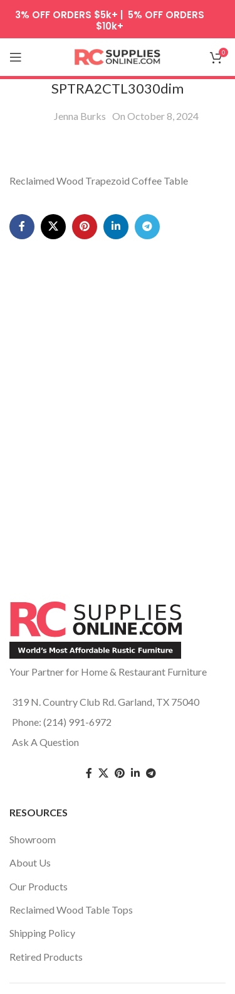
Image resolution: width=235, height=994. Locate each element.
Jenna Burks (80, 116)
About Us (30, 862)
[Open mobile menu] (15, 57)
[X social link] (53, 226)
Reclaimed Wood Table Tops (71, 910)
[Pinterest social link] (84, 226)
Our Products (38, 886)
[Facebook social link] (21, 226)
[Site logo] (118, 56)
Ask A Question (45, 742)
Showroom (32, 839)
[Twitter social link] (103, 773)
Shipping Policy (42, 933)
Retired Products (46, 957)
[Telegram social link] (147, 226)
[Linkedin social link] (115, 226)
